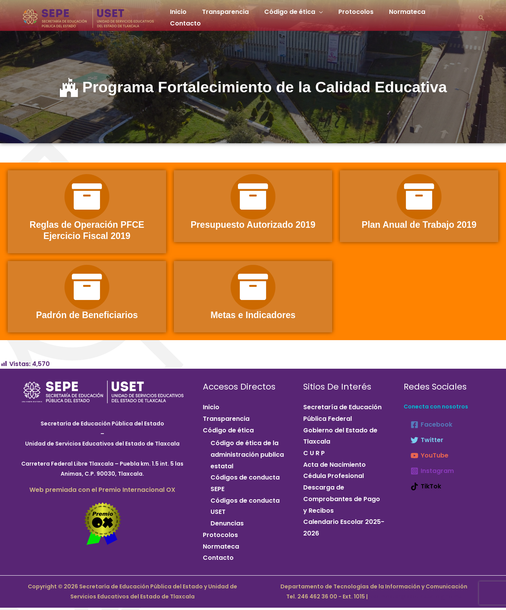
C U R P (314, 455)
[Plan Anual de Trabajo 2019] (419, 198)
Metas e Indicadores (253, 318)
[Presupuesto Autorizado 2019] (253, 198)
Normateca (402, 16)
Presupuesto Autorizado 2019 (253, 226)
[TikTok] (426, 489)
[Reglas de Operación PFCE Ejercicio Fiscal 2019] (87, 198)
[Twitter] (427, 443)
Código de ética (291, 16)
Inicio (186, 16)
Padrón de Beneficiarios (87, 318)
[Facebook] (431, 427)
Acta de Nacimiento (334, 467)
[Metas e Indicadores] (253, 289)
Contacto (448, 16)
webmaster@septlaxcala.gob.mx (415, 599)
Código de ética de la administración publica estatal (247, 457)
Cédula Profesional (333, 478)
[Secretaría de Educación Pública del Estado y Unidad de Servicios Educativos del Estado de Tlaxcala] (88, 15)
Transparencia (230, 16)
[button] (481, 16)
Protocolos (354, 16)
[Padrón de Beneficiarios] (87, 289)
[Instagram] (432, 474)
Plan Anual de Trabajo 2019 (419, 226)
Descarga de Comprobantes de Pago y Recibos (341, 502)
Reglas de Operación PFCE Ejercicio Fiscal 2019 (86, 231)
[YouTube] (429, 458)
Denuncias (227, 526)
